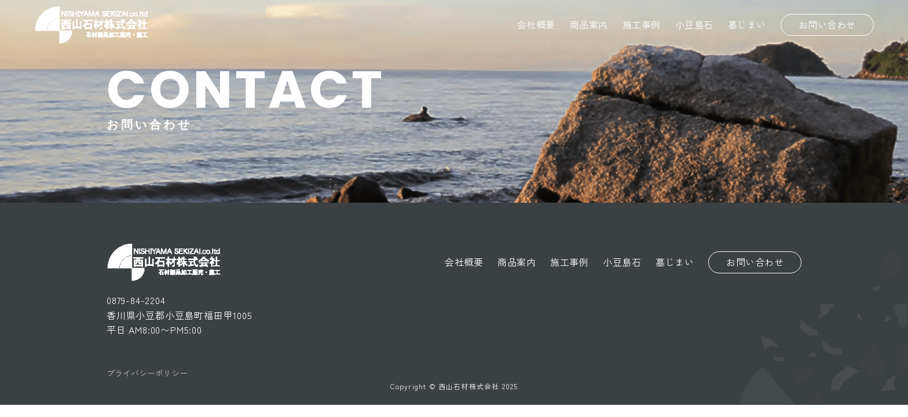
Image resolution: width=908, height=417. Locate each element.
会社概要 (536, 24)
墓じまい (747, 24)
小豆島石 (694, 24)
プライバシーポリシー (147, 373)
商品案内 (589, 24)
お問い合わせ (827, 24)
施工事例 (642, 24)
